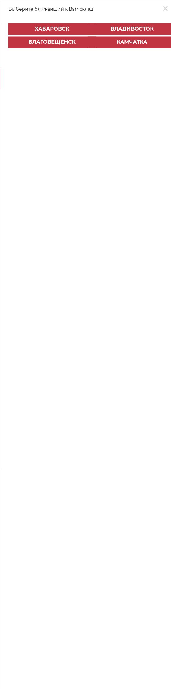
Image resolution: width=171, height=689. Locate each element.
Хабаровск (52, 29)
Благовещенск (52, 42)
